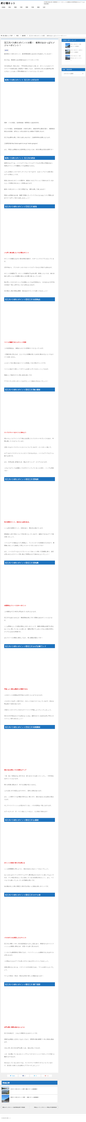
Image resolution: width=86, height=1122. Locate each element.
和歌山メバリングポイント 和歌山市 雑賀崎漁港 (45, 1107)
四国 (38, 7)
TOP (8, 35)
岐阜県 (6, 50)
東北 (10, 7)
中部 (21, 7)
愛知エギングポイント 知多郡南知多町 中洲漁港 (14, 1107)
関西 (27, 7)
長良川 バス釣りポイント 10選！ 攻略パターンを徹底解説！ (24, 1097)
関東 (15, 7)
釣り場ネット (8, 3)
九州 (44, 7)
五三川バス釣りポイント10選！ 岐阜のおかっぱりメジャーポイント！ (76, 57)
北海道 (3, 7)
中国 (32, 7)
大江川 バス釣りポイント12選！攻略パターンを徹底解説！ (24, 1089)
